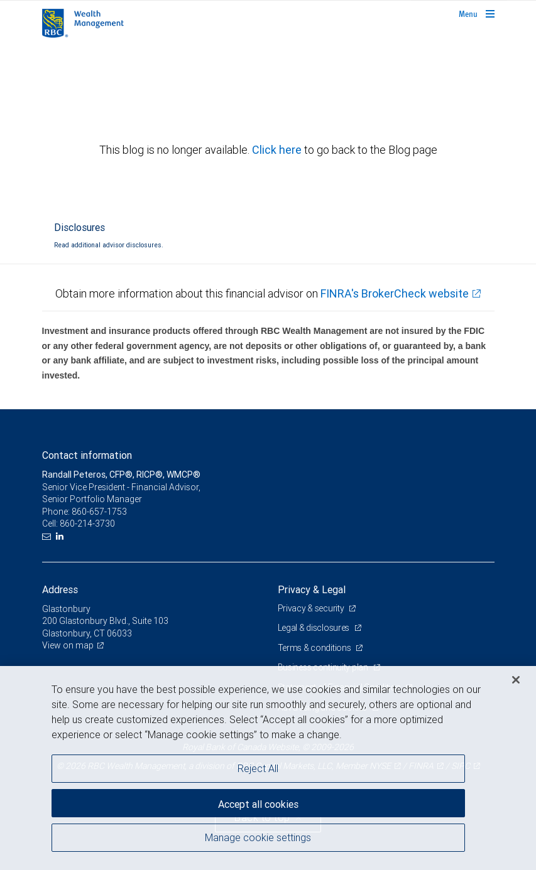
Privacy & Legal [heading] (312, 589)
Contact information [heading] (87, 455)
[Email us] (48, 536)
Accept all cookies (258, 804)
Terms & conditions (315, 647)
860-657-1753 (99, 511)
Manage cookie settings (258, 837)
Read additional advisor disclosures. (108, 244)
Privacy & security (312, 608)
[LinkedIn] (61, 536)
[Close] (516, 680)
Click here (278, 149)
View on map (68, 645)
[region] (268, 768)
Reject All (258, 768)
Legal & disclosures (314, 627)
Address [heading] (60, 589)
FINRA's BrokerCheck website (394, 293)
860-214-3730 (87, 523)
